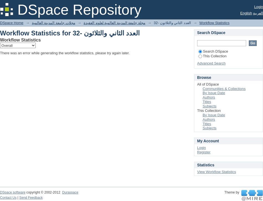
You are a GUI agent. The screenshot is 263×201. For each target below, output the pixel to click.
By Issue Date (214, 93)
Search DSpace (213, 51)
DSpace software (12, 192)
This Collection (212, 56)
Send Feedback (31, 198)
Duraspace (70, 192)
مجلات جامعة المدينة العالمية (53, 23)
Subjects (209, 106)
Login (258, 7)
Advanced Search (211, 63)
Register (203, 152)
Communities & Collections (224, 89)
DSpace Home (12, 23)
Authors (209, 97)
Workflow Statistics (214, 23)
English (246, 13)
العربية (258, 13)
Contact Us (8, 198)
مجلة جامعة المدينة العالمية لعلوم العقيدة (114, 23)
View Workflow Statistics (216, 172)
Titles (207, 102)
